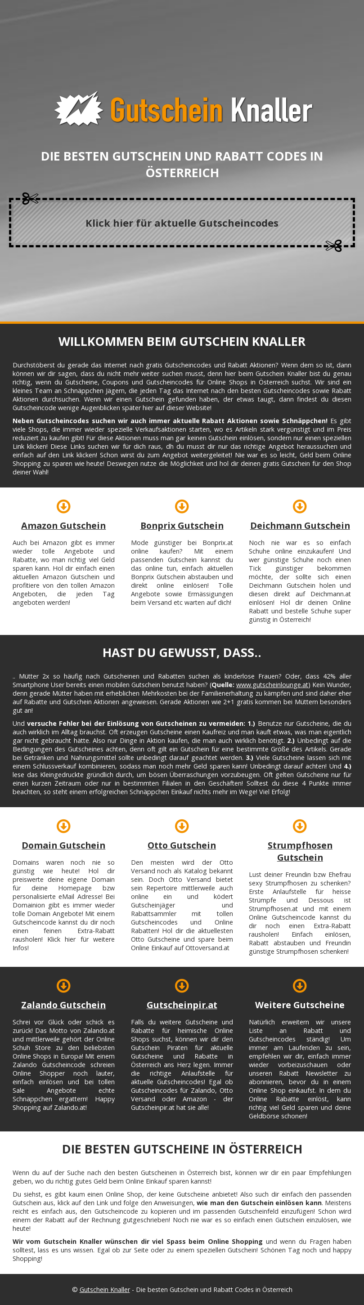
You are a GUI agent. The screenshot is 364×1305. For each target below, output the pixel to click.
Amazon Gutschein (63, 525)
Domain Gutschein (63, 845)
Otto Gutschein (182, 845)
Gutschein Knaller (105, 1289)
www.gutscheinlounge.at (272, 684)
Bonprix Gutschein (182, 525)
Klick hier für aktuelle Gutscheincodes (182, 222)
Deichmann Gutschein (300, 525)
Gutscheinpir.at (182, 1005)
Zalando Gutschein (63, 1005)
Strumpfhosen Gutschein (300, 851)
